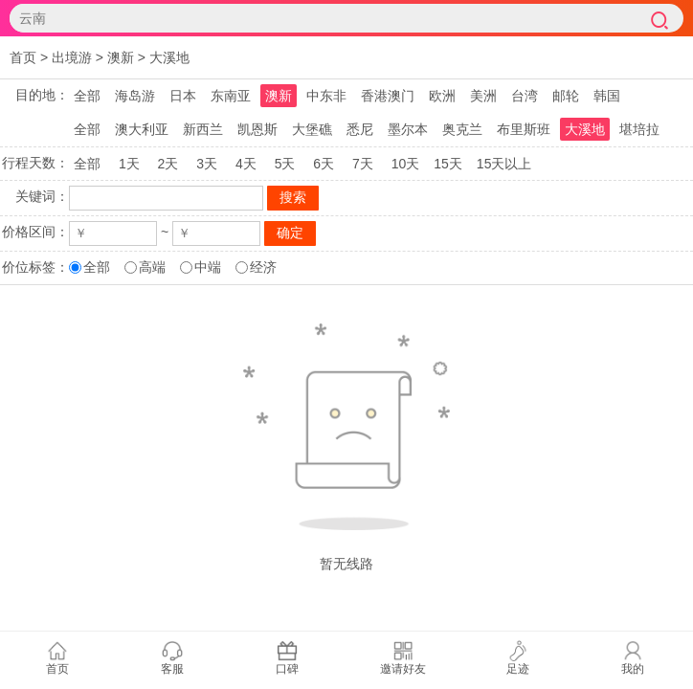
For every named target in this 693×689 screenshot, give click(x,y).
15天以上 (504, 163)
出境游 (72, 57)
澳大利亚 (141, 129)
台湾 (524, 95)
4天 (246, 163)
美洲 (483, 95)
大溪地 (169, 57)
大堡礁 (312, 129)
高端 (152, 267)
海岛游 (135, 95)
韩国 (606, 95)
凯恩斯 (257, 129)
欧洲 (442, 95)
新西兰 (203, 129)
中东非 (326, 95)
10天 (405, 163)
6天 (323, 163)
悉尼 (359, 129)
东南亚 (231, 95)
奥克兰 (462, 129)
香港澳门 (387, 95)
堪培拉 (639, 129)
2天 (168, 163)
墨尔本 (408, 129)
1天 (129, 163)
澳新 (120, 57)
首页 (23, 57)
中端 (207, 267)
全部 (87, 95)
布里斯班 (523, 129)
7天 (362, 163)
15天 (448, 163)
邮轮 (565, 95)
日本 (182, 95)
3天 (206, 163)
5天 (285, 163)
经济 (263, 267)
